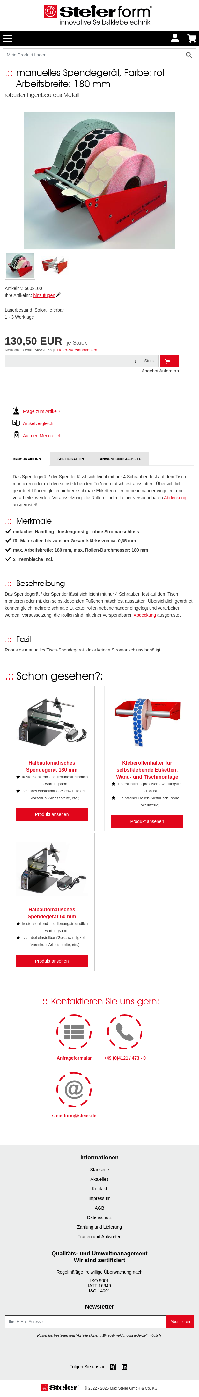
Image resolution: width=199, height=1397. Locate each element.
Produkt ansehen (52, 814)
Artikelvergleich (38, 423)
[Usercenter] (175, 38)
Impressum (99, 1198)
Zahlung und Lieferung (99, 1227)
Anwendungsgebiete (120, 459)
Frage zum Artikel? (41, 411)
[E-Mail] (86, 1321)
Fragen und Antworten (99, 1236)
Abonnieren (180, 1322)
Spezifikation (70, 459)
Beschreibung (27, 459)
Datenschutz (99, 1217)
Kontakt (99, 1188)
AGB (99, 1207)
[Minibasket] (192, 38)
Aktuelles (100, 1179)
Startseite (99, 1169)
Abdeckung (175, 497)
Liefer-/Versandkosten (77, 350)
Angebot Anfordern (160, 370)
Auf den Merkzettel (41, 435)
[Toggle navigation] (8, 38)
